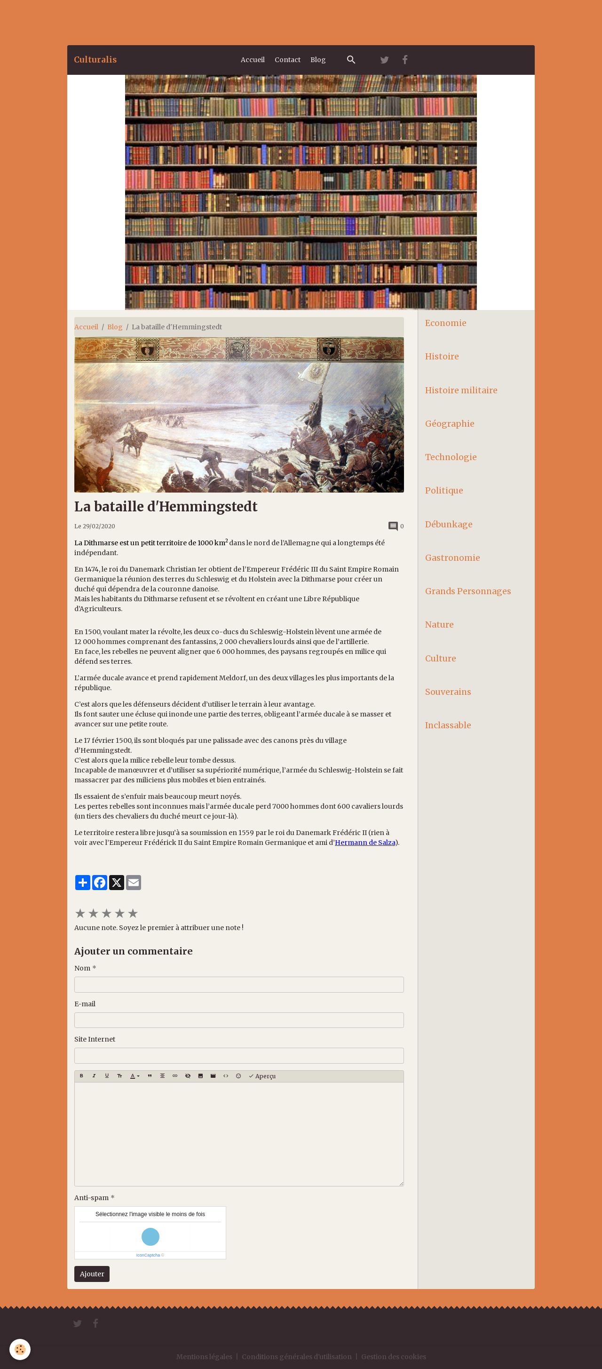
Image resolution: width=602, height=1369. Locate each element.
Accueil (253, 60)
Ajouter (92, 1274)
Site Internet (94, 1039)
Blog (318, 60)
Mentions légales (204, 1357)
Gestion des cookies (393, 1357)
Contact (288, 60)
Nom (82, 968)
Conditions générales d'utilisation (297, 1357)
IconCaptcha (148, 1255)
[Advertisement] (171, 21)
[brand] (95, 60)
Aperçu (262, 1076)
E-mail (84, 1004)
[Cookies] (20, 1349)
